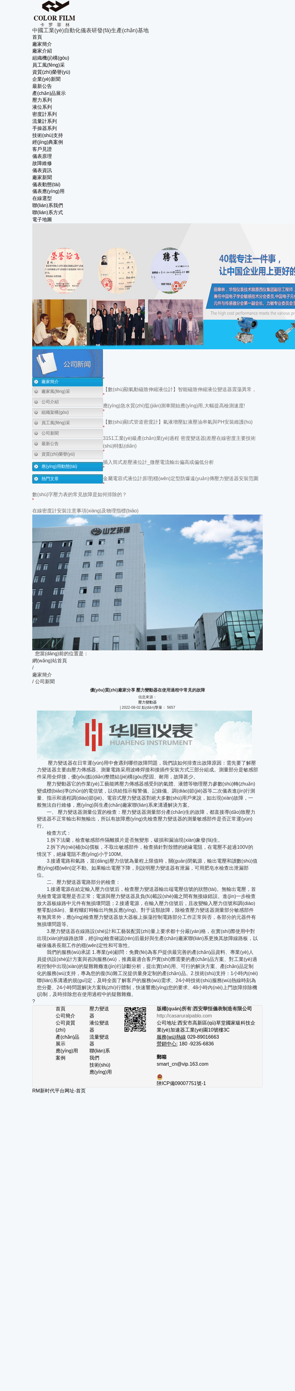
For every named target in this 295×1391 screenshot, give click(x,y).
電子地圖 (42, 219)
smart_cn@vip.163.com (182, 1064)
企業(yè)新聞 (46, 79)
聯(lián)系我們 (47, 205)
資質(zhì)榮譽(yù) (51, 72)
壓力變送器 (99, 1012)
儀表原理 (42, 156)
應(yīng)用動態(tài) (59, 466)
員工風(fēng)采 (48, 65)
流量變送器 (99, 1040)
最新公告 (42, 86)
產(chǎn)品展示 (49, 93)
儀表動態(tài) (46, 184)
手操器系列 (44, 128)
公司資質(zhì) (65, 1026)
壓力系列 (42, 100)
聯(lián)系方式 (47, 212)
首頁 (37, 37)
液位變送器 (99, 1026)
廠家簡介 (42, 44)
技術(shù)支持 (47, 135)
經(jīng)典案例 (47, 142)
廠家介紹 (42, 50)
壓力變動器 (147, 702)
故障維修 (42, 163)
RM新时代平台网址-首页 (59, 1090)
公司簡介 (65, 1015)
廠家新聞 (42, 177)
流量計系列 (44, 121)
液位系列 (42, 107)
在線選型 (42, 198)
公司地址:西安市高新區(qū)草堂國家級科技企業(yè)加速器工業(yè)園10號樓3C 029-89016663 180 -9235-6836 (206, 1030)
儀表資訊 (42, 170)
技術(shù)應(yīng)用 (100, 1068)
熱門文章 (50, 478)
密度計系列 (44, 114)
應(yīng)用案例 (67, 1054)
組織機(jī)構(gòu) (50, 58)
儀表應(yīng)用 (48, 191)
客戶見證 (42, 149)
